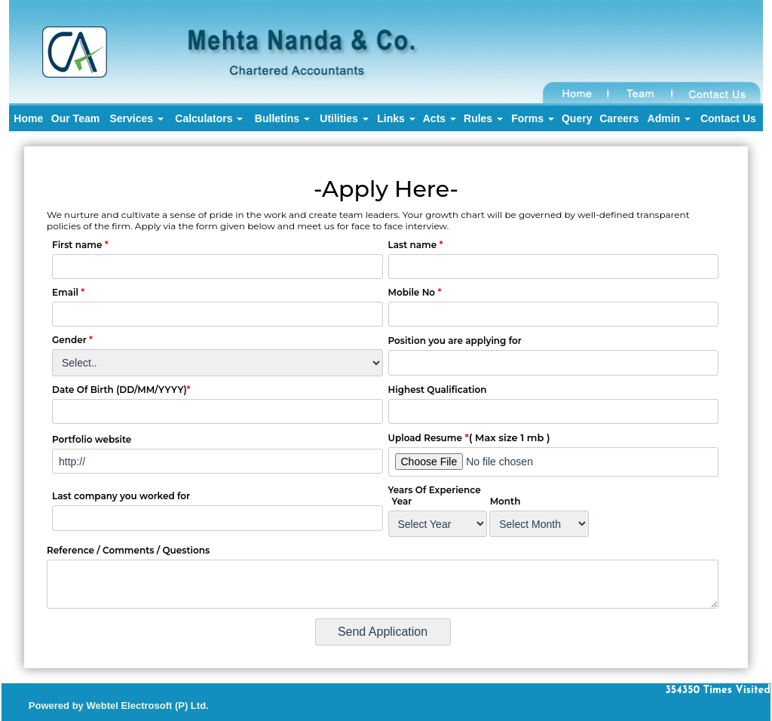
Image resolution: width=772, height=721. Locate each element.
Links (396, 118)
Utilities (344, 118)
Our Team (75, 118)
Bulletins (282, 118)
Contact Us (728, 118)
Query (577, 118)
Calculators (209, 118)
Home (28, 118)
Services (136, 118)
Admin (669, 118)
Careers (619, 118)
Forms (532, 118)
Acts (439, 118)
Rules (483, 118)
